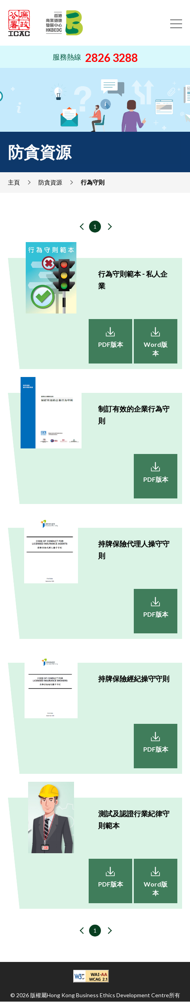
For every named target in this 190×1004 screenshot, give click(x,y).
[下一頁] (107, 227)
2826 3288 (111, 57)
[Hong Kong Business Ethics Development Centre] (64, 23)
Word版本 (155, 348)
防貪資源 (50, 182)
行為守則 (92, 182)
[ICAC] (19, 23)
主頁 (14, 182)
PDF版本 (110, 344)
